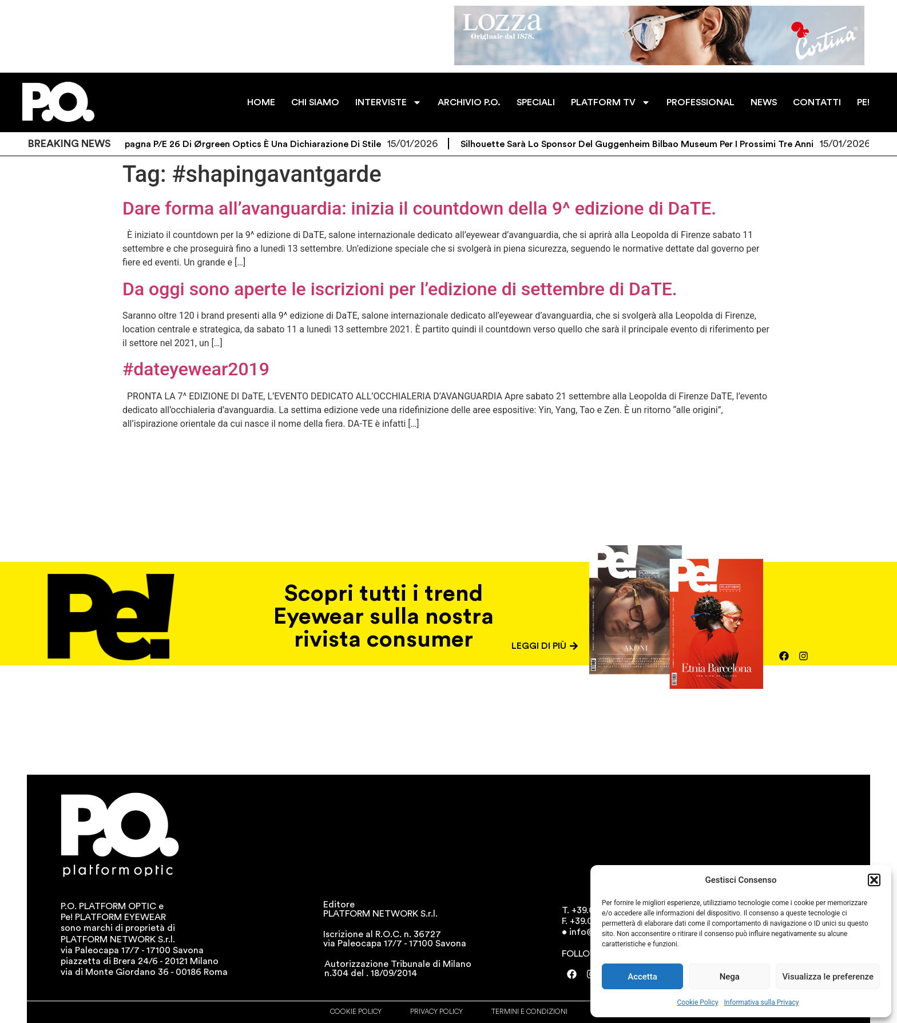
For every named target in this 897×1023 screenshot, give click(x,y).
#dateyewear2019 (195, 369)
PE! (863, 102)
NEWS (764, 102)
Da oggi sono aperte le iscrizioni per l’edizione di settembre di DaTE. (399, 289)
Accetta (642, 977)
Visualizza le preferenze (828, 977)
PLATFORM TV (610, 102)
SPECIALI (536, 102)
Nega (730, 977)
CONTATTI (817, 102)
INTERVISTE (388, 102)
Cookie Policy (698, 1002)
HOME (261, 102)
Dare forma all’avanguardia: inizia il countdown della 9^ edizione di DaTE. (419, 208)
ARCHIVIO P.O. (469, 102)
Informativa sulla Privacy (761, 1002)
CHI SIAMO (315, 102)
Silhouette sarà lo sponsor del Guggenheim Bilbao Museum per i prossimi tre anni (645, 144)
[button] (874, 880)
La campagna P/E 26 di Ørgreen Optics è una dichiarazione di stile (244, 144)
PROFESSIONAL (700, 102)
